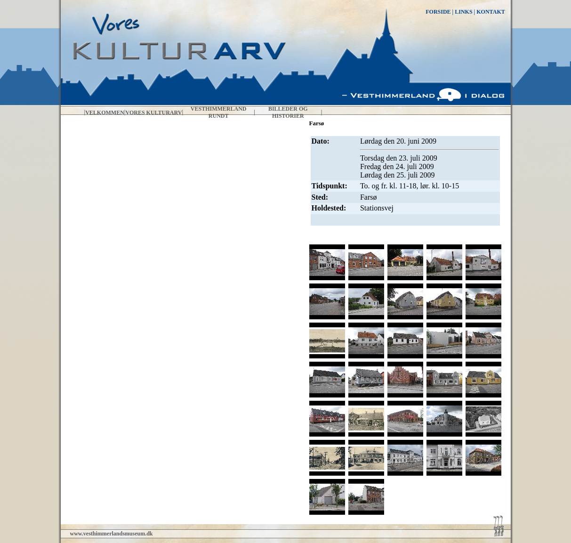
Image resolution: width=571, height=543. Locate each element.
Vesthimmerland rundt (219, 112)
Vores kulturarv (154, 112)
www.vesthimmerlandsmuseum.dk (111, 533)
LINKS (463, 11)
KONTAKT (490, 11)
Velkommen (104, 112)
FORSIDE (438, 11)
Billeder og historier (288, 112)
